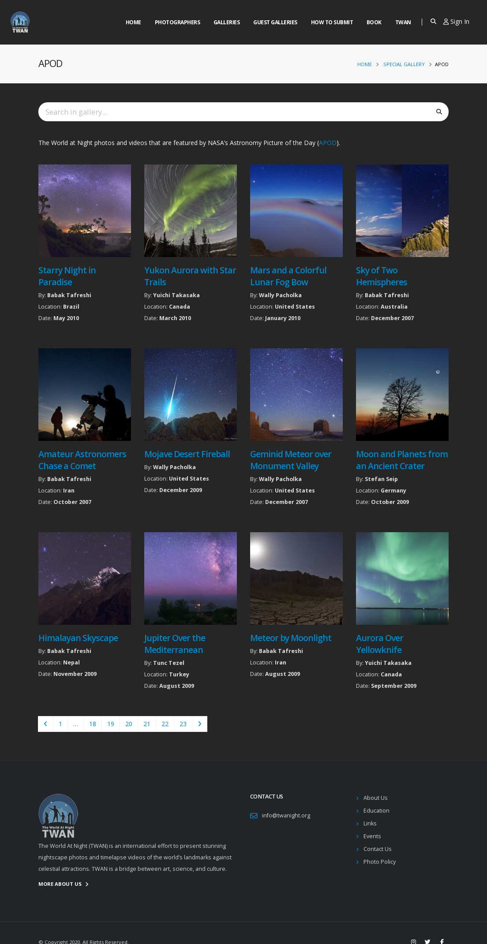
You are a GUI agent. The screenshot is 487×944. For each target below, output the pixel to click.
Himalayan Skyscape (78, 638)
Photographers (177, 22)
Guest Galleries (275, 22)
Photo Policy (379, 862)
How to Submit (332, 22)
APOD (328, 142)
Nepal (71, 662)
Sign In (456, 21)
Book (374, 22)
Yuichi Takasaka (176, 295)
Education (376, 810)
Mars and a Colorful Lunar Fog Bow (288, 276)
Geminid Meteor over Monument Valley (290, 460)
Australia (394, 306)
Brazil (71, 306)
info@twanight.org (286, 815)
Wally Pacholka (280, 295)
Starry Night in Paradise (67, 276)
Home (133, 22)
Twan (403, 22)
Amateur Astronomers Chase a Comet (82, 460)
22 (165, 724)
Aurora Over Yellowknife (379, 644)
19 (110, 724)
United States (295, 306)
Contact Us (377, 849)
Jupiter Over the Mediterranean (174, 644)
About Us (375, 798)
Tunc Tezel (168, 663)
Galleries (227, 22)
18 (92, 724)
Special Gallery (404, 64)
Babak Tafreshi (69, 295)
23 (183, 724)
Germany (393, 490)
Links (370, 823)
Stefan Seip (381, 479)
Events (372, 836)
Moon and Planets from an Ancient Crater (402, 460)
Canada (179, 306)
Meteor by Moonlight (290, 638)
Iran (69, 490)
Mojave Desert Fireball (187, 454)
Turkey (179, 674)
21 (146, 724)
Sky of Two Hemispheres (381, 276)
